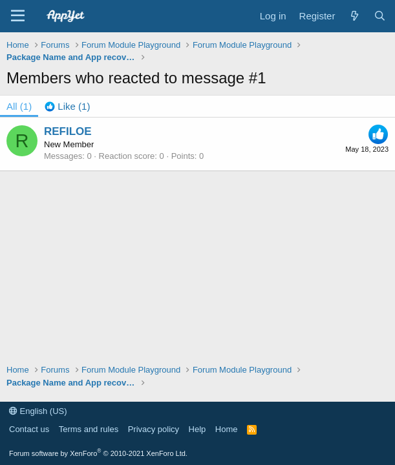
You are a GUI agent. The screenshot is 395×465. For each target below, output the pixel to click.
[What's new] (354, 16)
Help (197, 429)
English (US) (38, 411)
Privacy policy (153, 429)
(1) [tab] (19, 106)
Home (226, 429)
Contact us (29, 429)
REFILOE (68, 131)
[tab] (67, 106)
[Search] (379, 16)
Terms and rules (88, 429)
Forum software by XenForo (98, 453)
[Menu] (18, 16)
